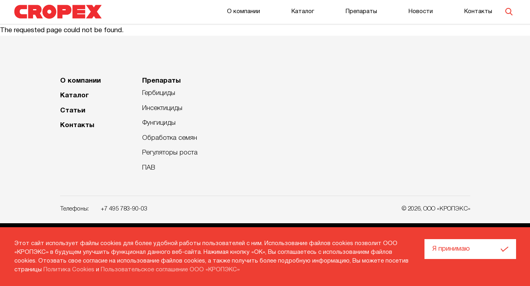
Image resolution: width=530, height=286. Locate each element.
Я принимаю (451, 249)
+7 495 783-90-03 (124, 209)
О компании (243, 11)
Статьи (72, 111)
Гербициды (158, 93)
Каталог (302, 11)
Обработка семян (169, 138)
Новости (421, 11)
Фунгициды (159, 123)
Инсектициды (162, 108)
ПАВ (148, 168)
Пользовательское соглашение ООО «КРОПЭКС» (170, 269)
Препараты (361, 11)
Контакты (478, 11)
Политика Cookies (68, 269)
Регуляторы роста (170, 153)
